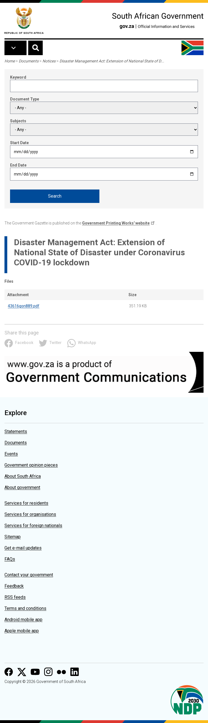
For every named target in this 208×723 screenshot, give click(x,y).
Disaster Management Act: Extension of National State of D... (111, 61)
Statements (15, 431)
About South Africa (22, 476)
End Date (18, 165)
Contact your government (28, 574)
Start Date (19, 143)
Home (9, 61)
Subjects (18, 121)
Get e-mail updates (23, 548)
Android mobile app (23, 619)
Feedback (14, 586)
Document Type (24, 99)
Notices (49, 61)
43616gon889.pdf (23, 306)
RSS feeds (15, 597)
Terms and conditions (25, 608)
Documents (29, 61)
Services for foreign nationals (33, 525)
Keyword (18, 77)
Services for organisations (30, 514)
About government (22, 487)
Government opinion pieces (31, 465)
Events (11, 454)
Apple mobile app (21, 630)
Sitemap (12, 536)
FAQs (9, 559)
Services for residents (26, 503)
